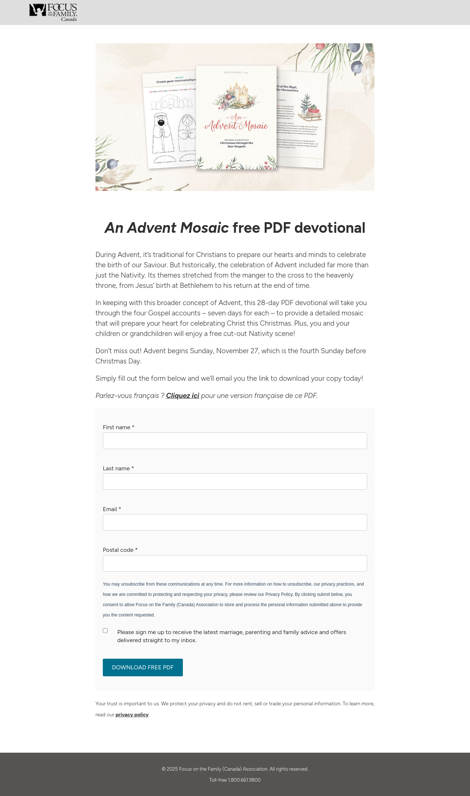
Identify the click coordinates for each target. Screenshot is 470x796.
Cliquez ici (182, 395)
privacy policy (132, 715)
